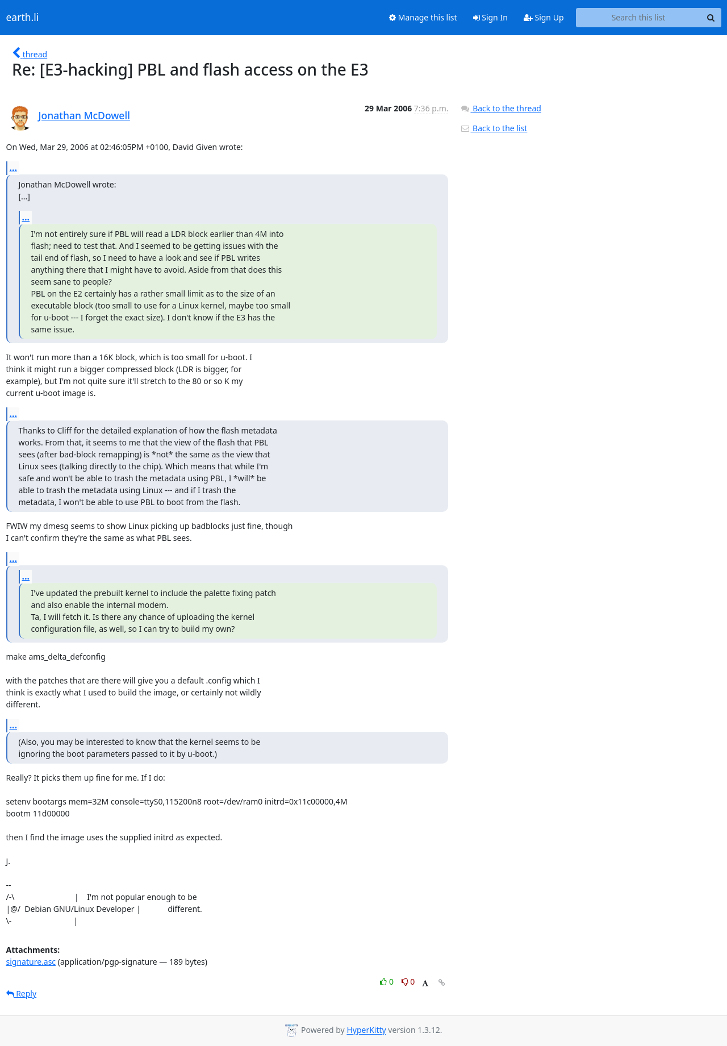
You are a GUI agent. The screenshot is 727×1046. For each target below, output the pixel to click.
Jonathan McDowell (84, 115)
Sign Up (544, 17)
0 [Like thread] (387, 981)
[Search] (711, 17)
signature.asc (31, 961)
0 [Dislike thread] (408, 981)
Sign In (490, 17)
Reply (21, 993)
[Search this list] (638, 17)
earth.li (22, 17)
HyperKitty (366, 1030)
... (14, 167)
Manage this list (423, 17)
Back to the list (493, 128)
